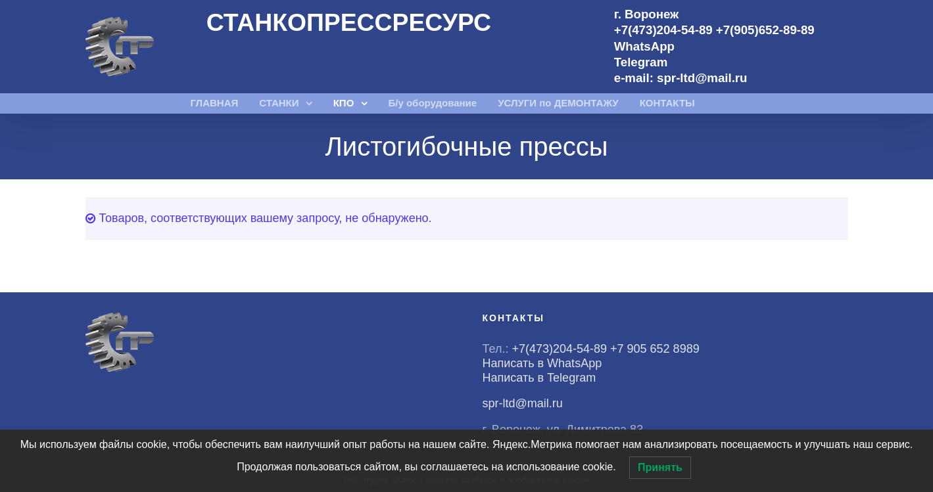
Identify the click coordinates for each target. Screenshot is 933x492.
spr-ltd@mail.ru (702, 78)
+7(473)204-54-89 (663, 30)
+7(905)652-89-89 (765, 30)
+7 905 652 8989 (656, 348)
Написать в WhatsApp (542, 363)
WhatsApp (644, 46)
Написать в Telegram (539, 377)
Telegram (641, 62)
